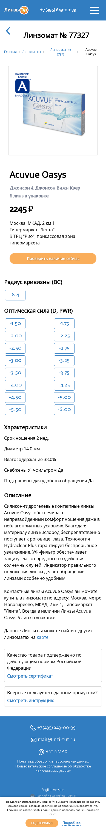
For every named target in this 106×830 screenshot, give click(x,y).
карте (42, 637)
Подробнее (71, 822)
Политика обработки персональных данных (53, 761)
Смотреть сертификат (30, 676)
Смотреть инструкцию (30, 701)
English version (53, 790)
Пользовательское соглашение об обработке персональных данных (53, 769)
